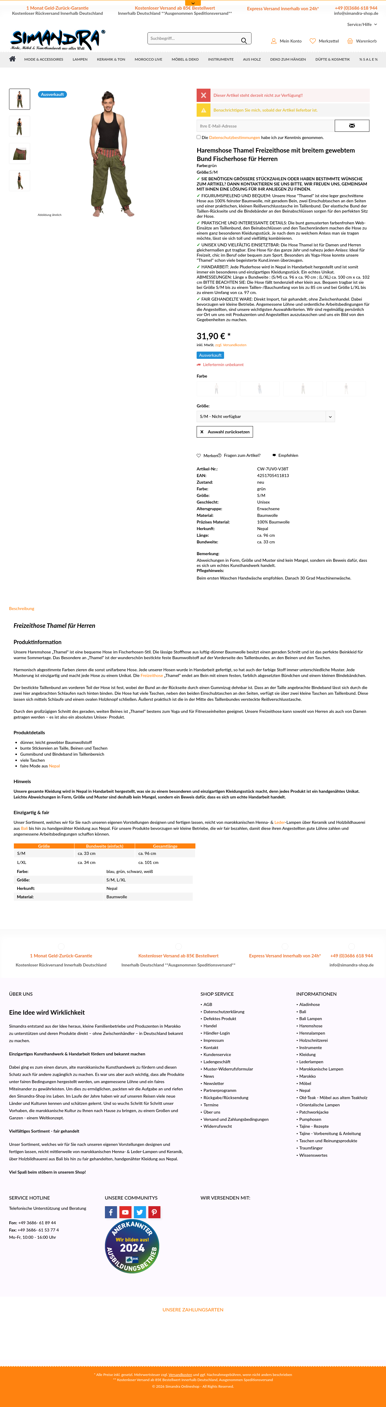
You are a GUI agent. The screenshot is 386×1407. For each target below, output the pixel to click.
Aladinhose (309, 1004)
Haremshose (311, 1025)
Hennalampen (312, 1032)
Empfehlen (285, 455)
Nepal (54, 765)
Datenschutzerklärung (224, 1011)
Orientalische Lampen (319, 1104)
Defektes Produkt (220, 1018)
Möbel (305, 1083)
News (209, 1076)
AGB (208, 1004)
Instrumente (310, 1047)
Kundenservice (217, 1054)
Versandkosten (180, 1374)
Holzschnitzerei (313, 1040)
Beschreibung (21, 608)
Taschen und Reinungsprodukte (328, 1140)
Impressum (214, 1040)
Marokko (307, 1076)
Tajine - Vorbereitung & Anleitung (330, 1133)
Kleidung (307, 1054)
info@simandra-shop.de (356, 13)
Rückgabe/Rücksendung (226, 1097)
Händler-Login (217, 1032)
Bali (24, 828)
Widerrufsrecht (218, 1126)
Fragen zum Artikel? (239, 455)
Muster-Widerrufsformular (228, 1068)
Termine (211, 1104)
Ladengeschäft (217, 1061)
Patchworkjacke (314, 1112)
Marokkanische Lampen (321, 1068)
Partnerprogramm (220, 1090)
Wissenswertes (313, 1155)
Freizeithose (152, 675)
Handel (210, 1025)
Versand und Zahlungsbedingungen (236, 1119)
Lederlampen (311, 1061)
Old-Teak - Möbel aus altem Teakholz (333, 1097)
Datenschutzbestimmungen (234, 137)
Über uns (212, 1112)
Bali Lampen (310, 1018)
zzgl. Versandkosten (230, 345)
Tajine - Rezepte (314, 1126)
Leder (279, 822)
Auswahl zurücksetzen (225, 430)
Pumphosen (310, 1119)
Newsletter (214, 1083)
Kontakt (211, 1047)
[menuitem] (360, 24)
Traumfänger (311, 1147)
